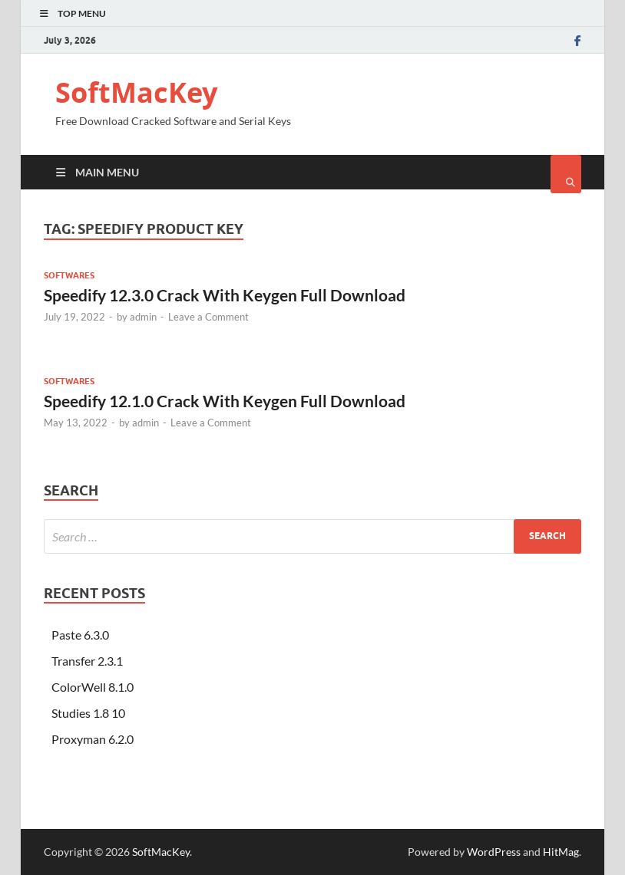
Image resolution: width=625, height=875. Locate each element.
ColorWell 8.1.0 (92, 686)
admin (143, 317)
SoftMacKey (136, 92)
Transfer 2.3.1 (87, 660)
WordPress (494, 851)
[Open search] (566, 174)
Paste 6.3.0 (80, 634)
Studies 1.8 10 (88, 713)
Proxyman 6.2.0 (92, 739)
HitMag (561, 851)
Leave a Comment (208, 317)
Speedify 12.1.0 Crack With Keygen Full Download (224, 400)
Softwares (69, 275)
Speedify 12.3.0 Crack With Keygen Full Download (224, 294)
